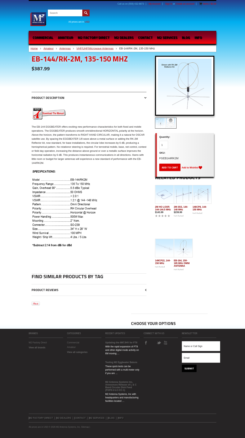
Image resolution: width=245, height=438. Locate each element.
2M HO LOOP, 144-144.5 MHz (163, 208)
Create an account (185, 3)
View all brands (37, 347)
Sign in (168, 3)
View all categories (77, 352)
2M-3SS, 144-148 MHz (181, 208)
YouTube (165, 342)
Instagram (152, 342)
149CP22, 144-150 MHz (163, 262)
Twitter (159, 342)
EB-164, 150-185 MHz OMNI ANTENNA (182, 263)
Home (34, 48)
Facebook (146, 342)
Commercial (43, 37)
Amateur (65, 37)
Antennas (65, 48)
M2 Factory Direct (38, 342)
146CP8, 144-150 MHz (200, 208)
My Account (155, 3)
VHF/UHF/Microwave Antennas (95, 48)
